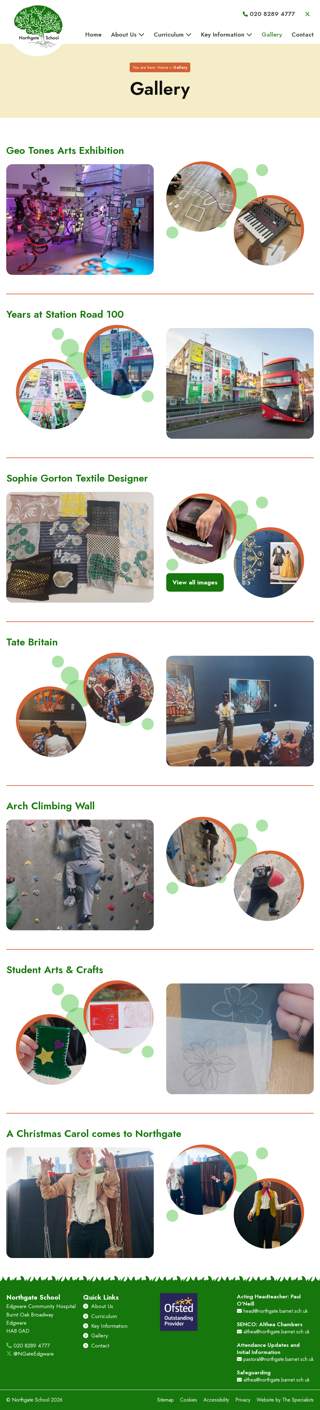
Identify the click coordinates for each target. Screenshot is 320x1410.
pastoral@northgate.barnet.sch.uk (275, 1359)
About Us (98, 1306)
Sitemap (165, 1399)
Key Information (105, 1326)
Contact (96, 1346)
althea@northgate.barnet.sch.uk (273, 1331)
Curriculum (100, 1316)
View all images (195, 583)
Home (163, 68)
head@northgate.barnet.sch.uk (272, 1311)
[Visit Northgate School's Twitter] (304, 14)
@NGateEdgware (30, 1354)
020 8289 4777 (28, 1346)
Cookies (188, 1399)
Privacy (242, 1399)
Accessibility (216, 1399)
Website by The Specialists (285, 1399)
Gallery (96, 1336)
